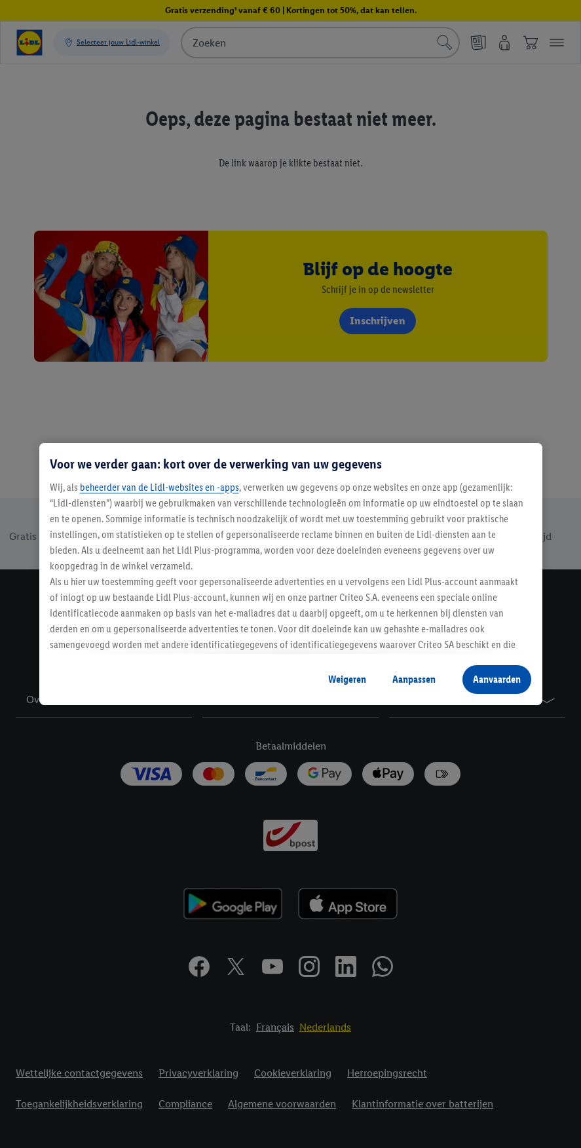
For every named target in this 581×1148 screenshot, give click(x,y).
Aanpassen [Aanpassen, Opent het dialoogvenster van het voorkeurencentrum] (414, 679)
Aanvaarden (497, 679)
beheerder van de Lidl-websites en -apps (159, 487)
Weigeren (347, 679)
